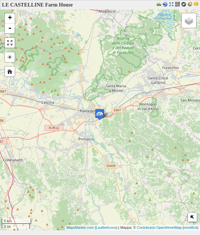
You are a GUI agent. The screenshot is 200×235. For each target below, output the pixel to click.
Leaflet (101, 227)
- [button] (9, 28)
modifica (190, 227)
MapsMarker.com (80, 227)
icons (112, 227)
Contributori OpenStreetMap (159, 227)
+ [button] (10, 18)
